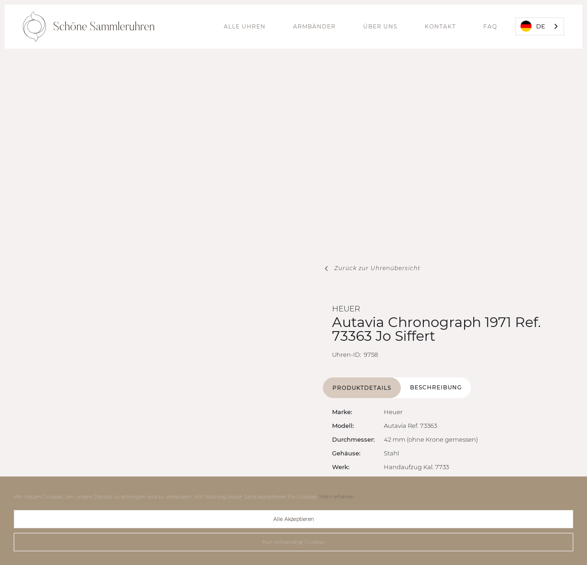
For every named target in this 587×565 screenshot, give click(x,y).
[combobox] (539, 26)
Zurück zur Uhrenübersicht (377, 268)
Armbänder (314, 26)
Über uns (380, 26)
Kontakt (440, 26)
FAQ (490, 26)
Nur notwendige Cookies (293, 542)
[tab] (362, 387)
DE (533, 26)
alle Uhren (245, 26)
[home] (89, 26)
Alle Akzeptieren (293, 519)
